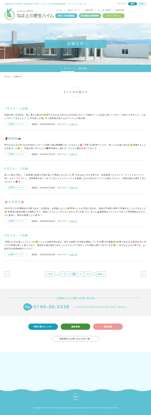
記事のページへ (16, 124)
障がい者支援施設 (66, 15)
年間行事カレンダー (43, 326)
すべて (67, 68)
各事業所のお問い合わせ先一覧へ (75, 339)
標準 (132, 4)
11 (81, 274)
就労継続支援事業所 (90, 15)
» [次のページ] (143, 274)
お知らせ (73, 124)
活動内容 (89, 10)
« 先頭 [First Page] (50, 274)
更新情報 (82, 68)
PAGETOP (75, 398)
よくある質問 (104, 10)
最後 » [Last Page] (101, 274)
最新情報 (75, 326)
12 (87, 274)
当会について (73, 10)
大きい (142, 4)
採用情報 (120, 10)
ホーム (59, 10)
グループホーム (113, 15)
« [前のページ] (7, 274)
